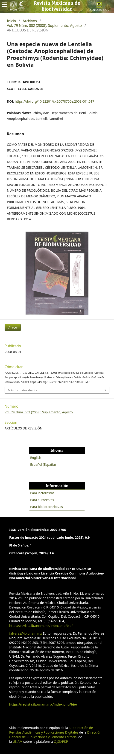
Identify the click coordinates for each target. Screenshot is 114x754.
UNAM (18, 741)
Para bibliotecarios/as (46, 507)
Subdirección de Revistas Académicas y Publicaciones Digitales (51, 730)
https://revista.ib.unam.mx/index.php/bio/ (41, 625)
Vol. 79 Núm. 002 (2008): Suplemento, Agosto (44, 25)
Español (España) (43, 464)
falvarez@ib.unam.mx (25, 633)
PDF (14, 327)
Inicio (11, 21)
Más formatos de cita (22, 390)
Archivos (30, 21)
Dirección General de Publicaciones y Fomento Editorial (55, 734)
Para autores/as (42, 500)
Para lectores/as (42, 493)
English (35, 457)
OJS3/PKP (60, 741)
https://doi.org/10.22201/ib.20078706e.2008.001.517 (54, 101)
